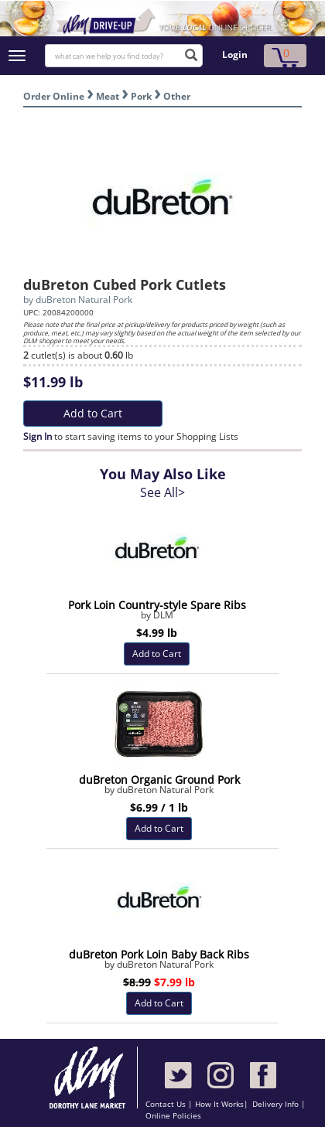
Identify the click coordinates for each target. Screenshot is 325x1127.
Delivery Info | (279, 1103)
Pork (141, 96)
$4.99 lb (156, 632)
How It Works (219, 1103)
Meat (107, 96)
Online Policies (173, 1115)
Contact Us (166, 1103)
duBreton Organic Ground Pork (159, 779)
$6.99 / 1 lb (159, 807)
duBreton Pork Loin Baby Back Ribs (159, 954)
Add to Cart (92, 413)
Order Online (53, 96)
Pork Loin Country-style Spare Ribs (157, 605)
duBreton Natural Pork (84, 299)
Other (176, 96)
